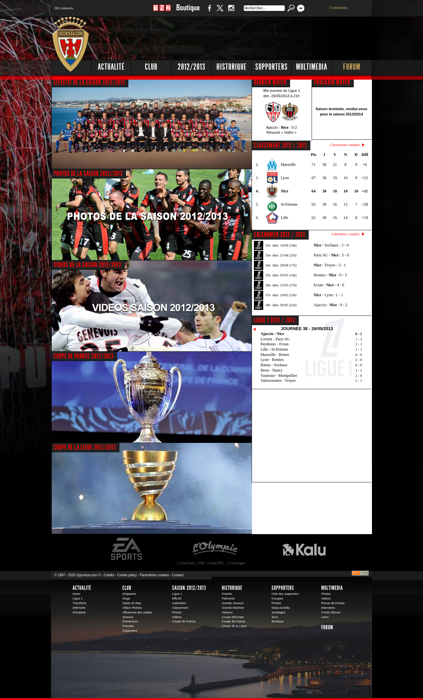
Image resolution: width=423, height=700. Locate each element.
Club (151, 67)
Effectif (176, 598)
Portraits (128, 626)
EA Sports (127, 549)
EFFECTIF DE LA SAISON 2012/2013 (89, 82)
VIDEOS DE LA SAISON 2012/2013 (87, 265)
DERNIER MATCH (270, 82)
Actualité (111, 67)
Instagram (231, 11)
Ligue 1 (78, 598)
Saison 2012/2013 (189, 588)
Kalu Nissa (304, 549)
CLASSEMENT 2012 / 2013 (280, 145)
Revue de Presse (333, 603)
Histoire (227, 593)
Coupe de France (184, 621)
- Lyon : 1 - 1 (328, 295)
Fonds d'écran (330, 612)
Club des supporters (285, 593)
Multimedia (311, 67)
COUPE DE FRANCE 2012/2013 (84, 356)
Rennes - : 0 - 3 (330, 275)
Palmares (228, 598)
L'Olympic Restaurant (215, 549)
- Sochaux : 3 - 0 (331, 245)
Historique (231, 67)
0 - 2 (358, 334)
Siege (126, 598)
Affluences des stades (137, 612)
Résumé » (275, 132)
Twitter (219, 11)
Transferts (79, 603)
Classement (180, 607)
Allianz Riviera (132, 607)
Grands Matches (233, 607)
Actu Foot (186, 563)
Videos (176, 617)
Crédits (109, 575)
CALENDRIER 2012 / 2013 (279, 235)
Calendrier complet (345, 234)
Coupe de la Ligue (234, 626)
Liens (325, 617)
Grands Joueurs (233, 603)
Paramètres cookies (154, 575)
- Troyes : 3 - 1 (330, 265)
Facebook (208, 11)
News (76, 593)
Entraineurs (130, 621)
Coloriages (236, 563)
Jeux (275, 617)
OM (201, 563)
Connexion (338, 7)
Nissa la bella (281, 607)
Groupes (277, 598)
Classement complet (344, 145)
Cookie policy (127, 575)
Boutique (188, 11)
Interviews (328, 607)
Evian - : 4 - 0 (329, 285)
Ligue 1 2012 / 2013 (274, 320)
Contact (177, 575)
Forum (351, 67)
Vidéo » (290, 132)
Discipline (79, 612)
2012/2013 (191, 67)
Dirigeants (129, 593)
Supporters (271, 67)
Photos (177, 612)
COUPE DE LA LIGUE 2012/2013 (85, 447)
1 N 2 (162, 11)
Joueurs (127, 617)
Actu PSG (216, 563)
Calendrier (179, 603)
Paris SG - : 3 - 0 (331, 255)
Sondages (278, 612)
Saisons (227, 612)
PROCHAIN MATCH (332, 82)
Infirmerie (79, 607)
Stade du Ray (131, 603)
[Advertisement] (252, 36)
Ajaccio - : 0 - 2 (330, 305)
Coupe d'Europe (233, 617)
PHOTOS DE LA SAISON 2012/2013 (88, 173)
